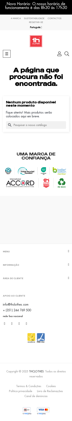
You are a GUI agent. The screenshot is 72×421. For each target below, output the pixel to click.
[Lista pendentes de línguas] (36, 27)
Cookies (51, 386)
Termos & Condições (28, 386)
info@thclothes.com (15, 304)
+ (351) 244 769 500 (17, 310)
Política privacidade (20, 391)
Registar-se (36, 22)
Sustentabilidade (34, 18)
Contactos (54, 18)
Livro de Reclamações (50, 391)
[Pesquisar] (36, 125)
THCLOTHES (36, 371)
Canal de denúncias (36, 396)
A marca (16, 18)
